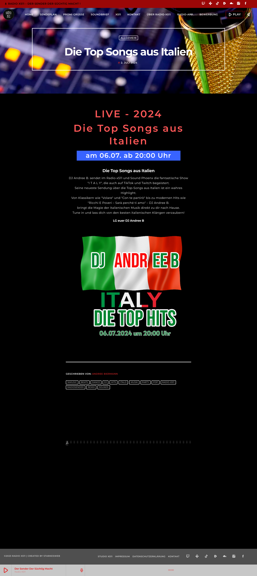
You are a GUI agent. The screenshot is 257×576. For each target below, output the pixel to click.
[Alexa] (251, 5)
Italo (123, 382)
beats (84, 382)
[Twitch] (203, 4)
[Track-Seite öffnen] (81, 570)
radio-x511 (168, 382)
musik (134, 382)
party (145, 382)
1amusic (72, 382)
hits (113, 382)
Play (234, 14)
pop (155, 382)
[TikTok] (217, 4)
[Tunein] (210, 4)
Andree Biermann (105, 373)
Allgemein (128, 37)
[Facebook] (245, 4)
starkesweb (52, 556)
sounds (104, 387)
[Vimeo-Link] (8, 14)
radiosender (75, 387)
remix (91, 387)
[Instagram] (238, 4)
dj (105, 382)
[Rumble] (224, 4)
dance (96, 382)
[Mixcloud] (231, 4)
